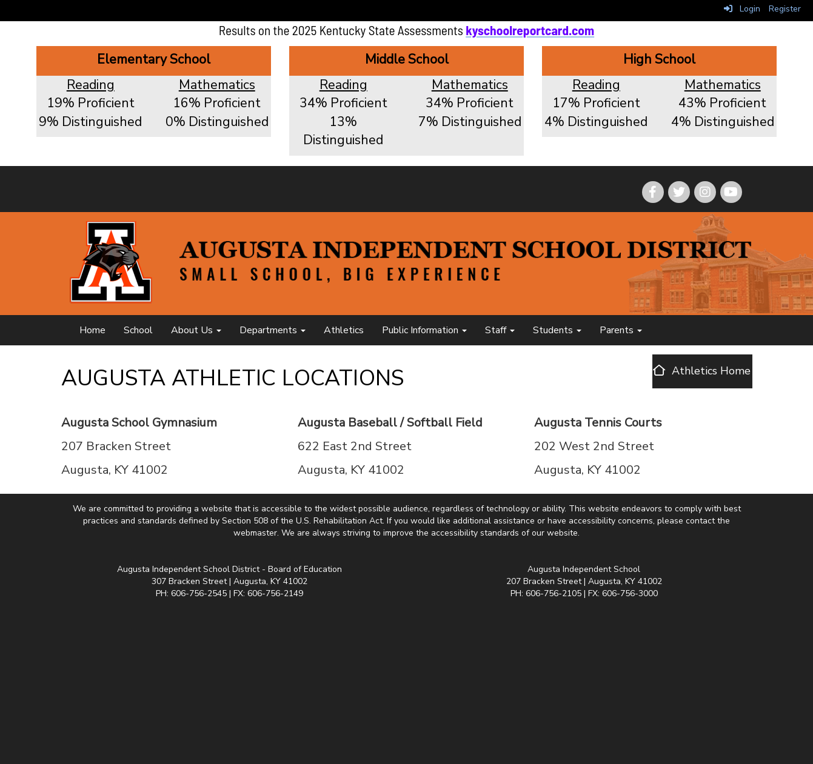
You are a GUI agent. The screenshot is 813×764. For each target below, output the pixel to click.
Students (557, 330)
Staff (500, 330)
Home (92, 330)
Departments (272, 330)
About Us (196, 330)
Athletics (344, 330)
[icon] (731, 192)
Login (742, 9)
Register (785, 9)
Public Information (424, 330)
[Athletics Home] (701, 371)
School (138, 330)
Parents (621, 330)
